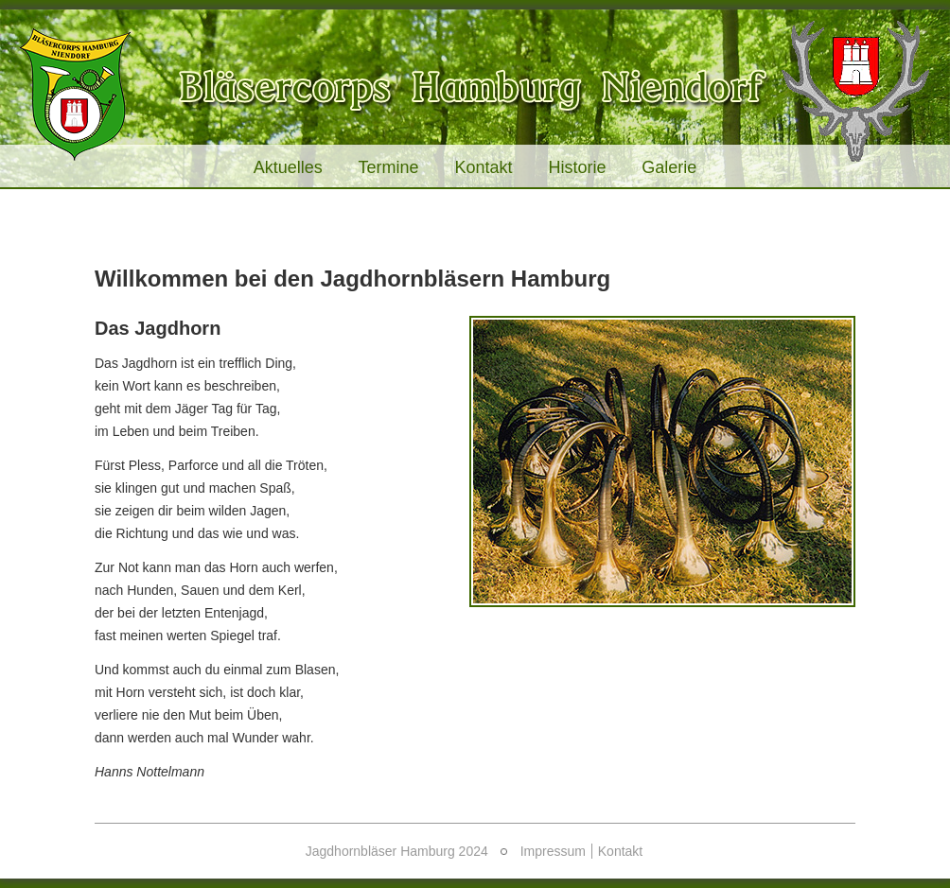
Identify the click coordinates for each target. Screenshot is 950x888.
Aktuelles (288, 167)
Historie (577, 167)
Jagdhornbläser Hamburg (475, 92)
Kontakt (483, 167)
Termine (389, 167)
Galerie (669, 167)
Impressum (553, 851)
